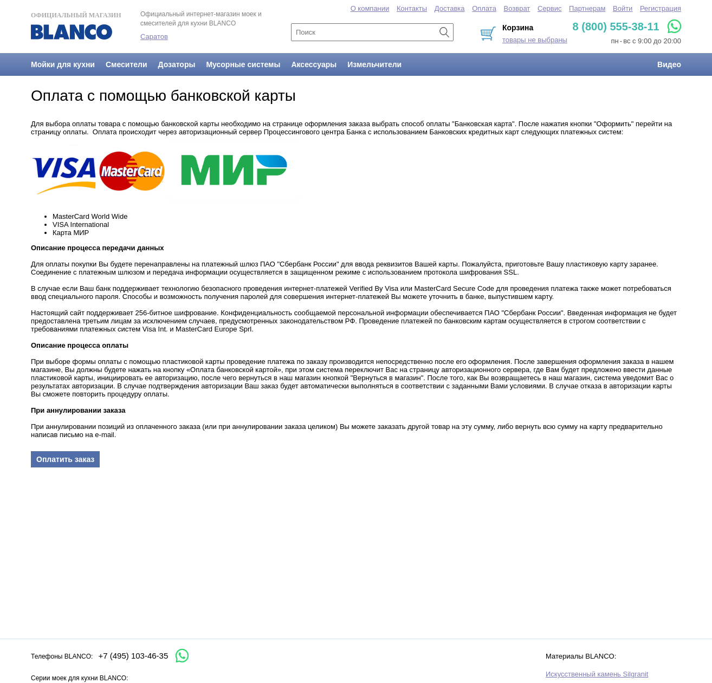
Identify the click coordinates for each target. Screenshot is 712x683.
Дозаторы (177, 64)
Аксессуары (313, 64)
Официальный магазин (76, 25)
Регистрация (660, 8)
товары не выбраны (534, 40)
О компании (370, 8)
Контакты (412, 8)
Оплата (484, 8)
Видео (669, 64)
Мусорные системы (243, 64)
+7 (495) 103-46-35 (133, 655)
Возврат (517, 8)
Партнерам (587, 8)
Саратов (154, 36)
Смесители (126, 64)
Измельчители (374, 64)
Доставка (450, 8)
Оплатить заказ (65, 459)
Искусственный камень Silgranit (597, 674)
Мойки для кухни (63, 64)
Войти (622, 8)
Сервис (550, 8)
